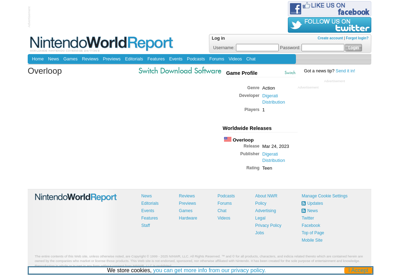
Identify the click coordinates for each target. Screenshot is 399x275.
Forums (216, 59)
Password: (312, 47)
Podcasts (196, 59)
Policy (260, 203)
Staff (145, 225)
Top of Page (313, 232)
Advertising (265, 210)
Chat (250, 59)
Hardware (188, 218)
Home (37, 59)
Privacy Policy (268, 225)
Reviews (90, 59)
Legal (260, 218)
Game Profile (241, 73)
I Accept (358, 270)
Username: (246, 47)
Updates (315, 203)
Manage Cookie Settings (324, 196)
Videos (235, 59)
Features (156, 59)
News (53, 59)
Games (70, 59)
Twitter (308, 218)
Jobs (259, 232)
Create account (330, 38)
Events (175, 59)
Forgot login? (357, 38)
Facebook (311, 225)
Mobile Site (312, 240)
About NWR (266, 196)
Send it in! (345, 70)
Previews (112, 59)
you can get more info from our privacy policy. (209, 270)
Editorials (134, 59)
